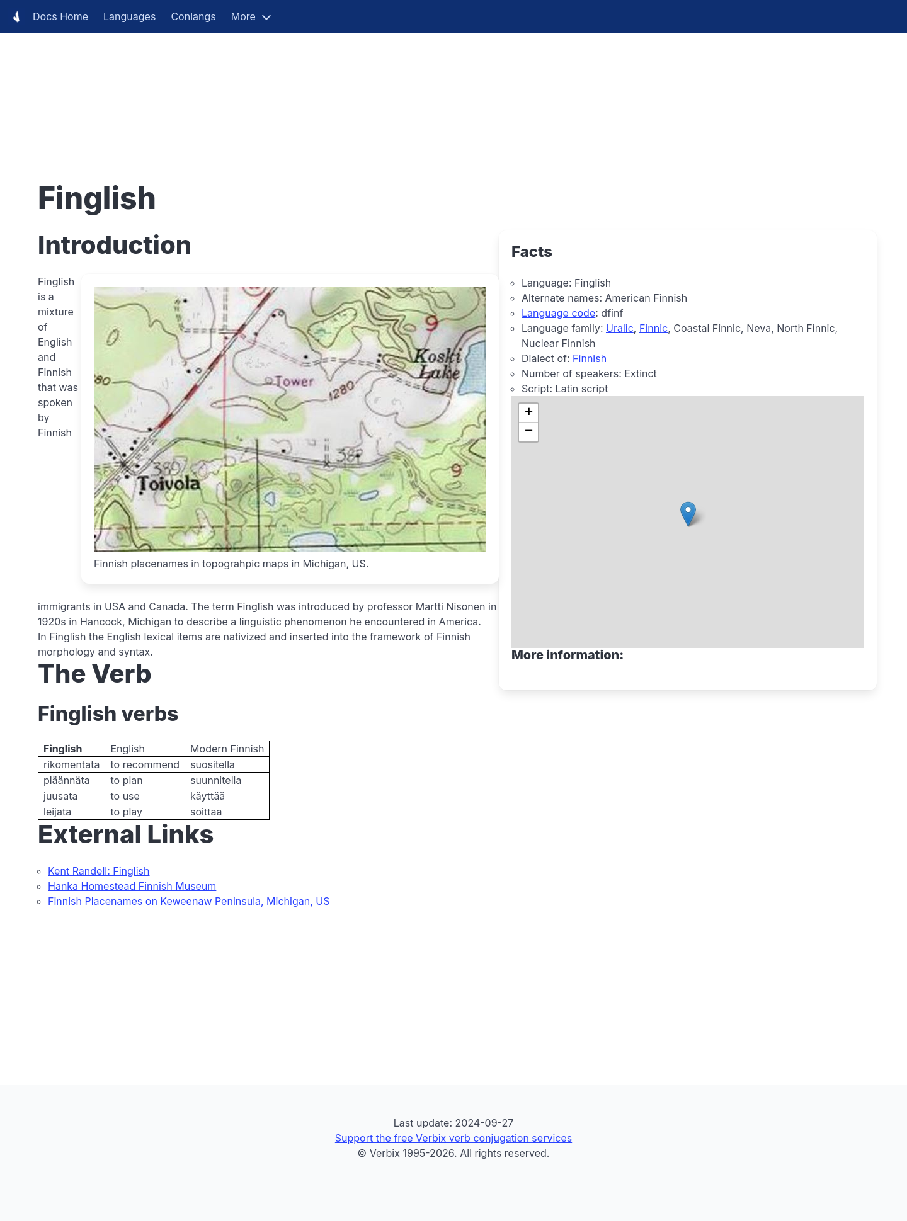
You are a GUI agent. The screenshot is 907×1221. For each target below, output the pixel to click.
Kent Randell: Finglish (99, 871)
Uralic (620, 328)
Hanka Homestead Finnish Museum (132, 886)
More (243, 16)
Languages (129, 16)
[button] (688, 514)
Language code (558, 313)
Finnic (653, 328)
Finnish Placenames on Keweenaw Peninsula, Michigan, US (188, 901)
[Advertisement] (378, 88)
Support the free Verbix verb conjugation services (453, 1138)
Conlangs (193, 16)
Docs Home (48, 16)
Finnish (590, 358)
